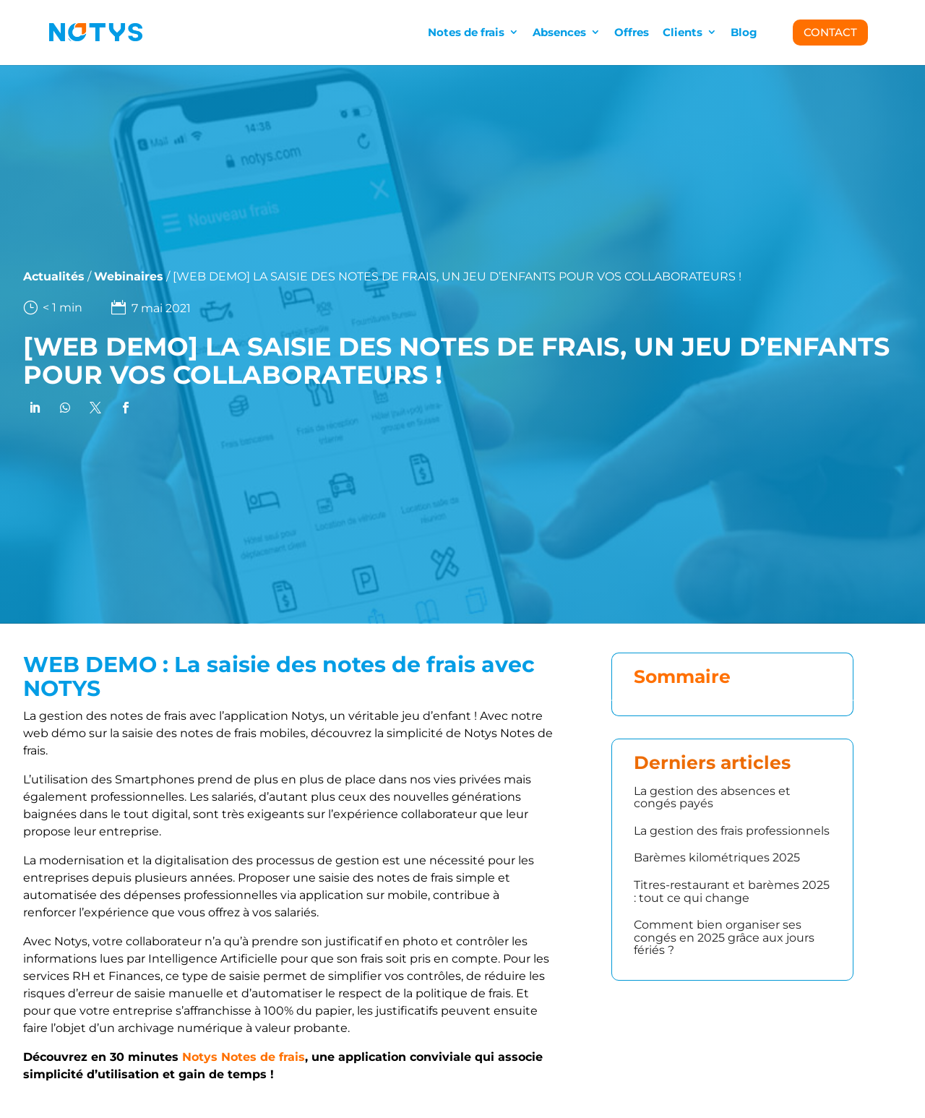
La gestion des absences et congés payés (712, 797)
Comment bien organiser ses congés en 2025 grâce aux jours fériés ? (724, 937)
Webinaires (95, 276)
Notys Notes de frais (243, 1057)
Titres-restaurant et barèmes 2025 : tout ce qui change (732, 891)
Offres (631, 32)
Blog (744, 32)
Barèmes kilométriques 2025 (717, 857)
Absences (559, 32)
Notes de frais (466, 32)
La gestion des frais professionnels (732, 831)
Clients (682, 32)
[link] (31, 407)
